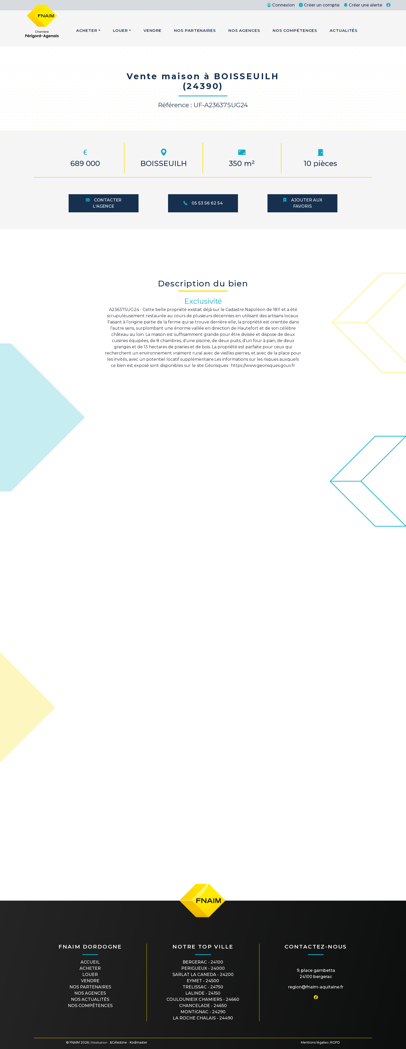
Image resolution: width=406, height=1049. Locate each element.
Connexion (281, 5)
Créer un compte (319, 5)
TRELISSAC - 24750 (203, 987)
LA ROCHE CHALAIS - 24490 (203, 1018)
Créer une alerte (363, 5)
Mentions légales (314, 1042)
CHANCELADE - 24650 (203, 1005)
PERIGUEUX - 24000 (203, 968)
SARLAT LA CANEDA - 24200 (203, 974)
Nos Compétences (295, 30)
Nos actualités (90, 999)
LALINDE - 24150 (202, 993)
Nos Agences (244, 30)
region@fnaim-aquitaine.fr (315, 987)
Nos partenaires (90, 987)
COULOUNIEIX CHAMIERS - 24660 (202, 999)
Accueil (90, 962)
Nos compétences (90, 1005)
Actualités (344, 30)
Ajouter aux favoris (302, 203)
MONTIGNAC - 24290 (203, 1011)
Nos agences (90, 993)
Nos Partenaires (195, 30)
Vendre (152, 30)
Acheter (86, 30)
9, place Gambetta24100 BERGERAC (316, 973)
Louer (120, 30)
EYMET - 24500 (203, 980)
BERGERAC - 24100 (203, 962)
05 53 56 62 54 (203, 203)
